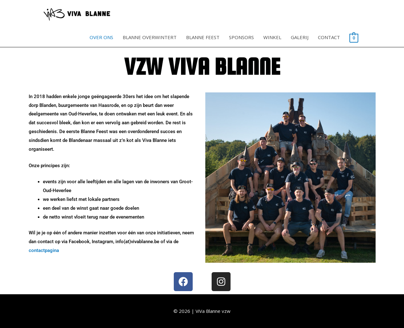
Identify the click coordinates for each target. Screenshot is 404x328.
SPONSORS (241, 37)
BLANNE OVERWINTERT (150, 37)
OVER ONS (101, 37)
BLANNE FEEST (203, 37)
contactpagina (44, 250)
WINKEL (272, 37)
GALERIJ (299, 37)
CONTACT (329, 37)
